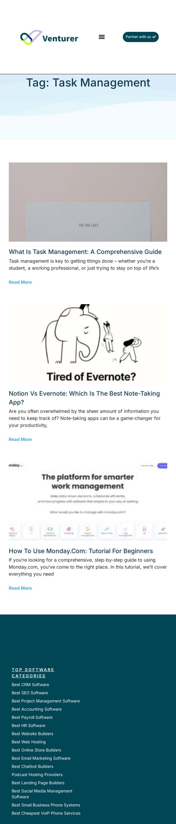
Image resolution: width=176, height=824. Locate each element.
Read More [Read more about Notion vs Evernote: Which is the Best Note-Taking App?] (20, 439)
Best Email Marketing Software (41, 758)
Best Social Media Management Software (42, 793)
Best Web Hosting (29, 741)
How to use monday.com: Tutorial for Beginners (81, 551)
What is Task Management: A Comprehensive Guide (85, 251)
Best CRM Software (30, 684)
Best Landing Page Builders (38, 782)
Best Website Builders (32, 733)
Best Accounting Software (37, 709)
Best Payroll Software (32, 717)
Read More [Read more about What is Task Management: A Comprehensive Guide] (20, 282)
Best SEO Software (30, 692)
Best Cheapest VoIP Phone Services (46, 813)
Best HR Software (28, 725)
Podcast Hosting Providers (37, 774)
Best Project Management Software (46, 700)
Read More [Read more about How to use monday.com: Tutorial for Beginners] (20, 588)
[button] (101, 37)
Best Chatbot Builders (32, 766)
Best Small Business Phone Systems (46, 804)
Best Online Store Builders (36, 749)
